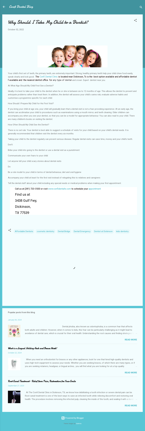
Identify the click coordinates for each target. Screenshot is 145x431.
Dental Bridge (64, 231)
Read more (131, 339)
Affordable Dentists (24, 231)
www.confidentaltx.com (59, 188)
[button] (135, 21)
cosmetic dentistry (45, 231)
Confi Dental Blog (21, 6)
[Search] (141, 7)
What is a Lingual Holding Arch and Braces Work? (32, 348)
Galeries (79, 423)
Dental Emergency (82, 231)
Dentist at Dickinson (103, 231)
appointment (95, 188)
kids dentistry (122, 231)
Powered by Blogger (72, 418)
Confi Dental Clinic (49, 76)
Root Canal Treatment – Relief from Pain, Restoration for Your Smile (42, 381)
